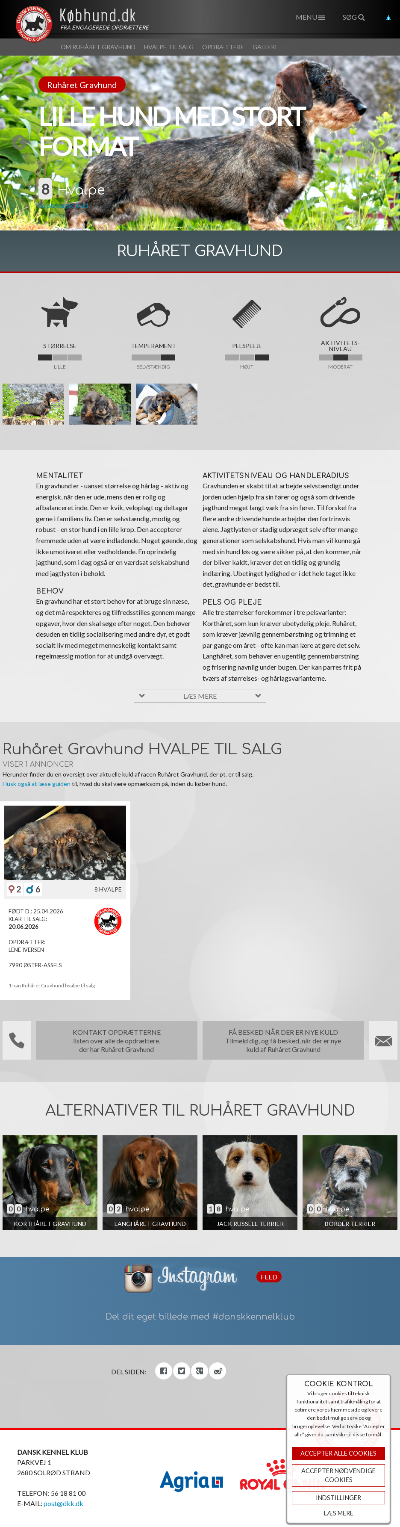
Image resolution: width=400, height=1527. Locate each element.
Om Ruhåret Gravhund (98, 46)
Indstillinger (338, 1497)
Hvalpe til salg (169, 46)
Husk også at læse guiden (37, 783)
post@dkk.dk (63, 1503)
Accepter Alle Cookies (338, 1453)
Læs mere (338, 1513)
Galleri (265, 46)
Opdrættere (223, 46)
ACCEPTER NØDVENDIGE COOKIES (338, 1475)
